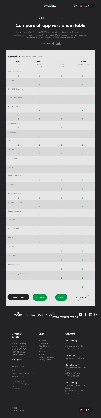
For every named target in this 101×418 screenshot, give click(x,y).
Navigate (17, 359)
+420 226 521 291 (39, 315)
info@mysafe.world (65, 315)
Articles (42, 354)
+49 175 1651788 (72, 376)
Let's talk (82, 297)
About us (42, 340)
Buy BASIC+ (40, 297)
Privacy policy (45, 359)
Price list (42, 351)
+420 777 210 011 (72, 348)
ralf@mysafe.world (73, 373)
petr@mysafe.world (74, 346)
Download (43, 343)
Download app (18, 297)
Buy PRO (61, 297)
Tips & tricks (44, 346)
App (40, 348)
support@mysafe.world (75, 358)
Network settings (46, 357)
